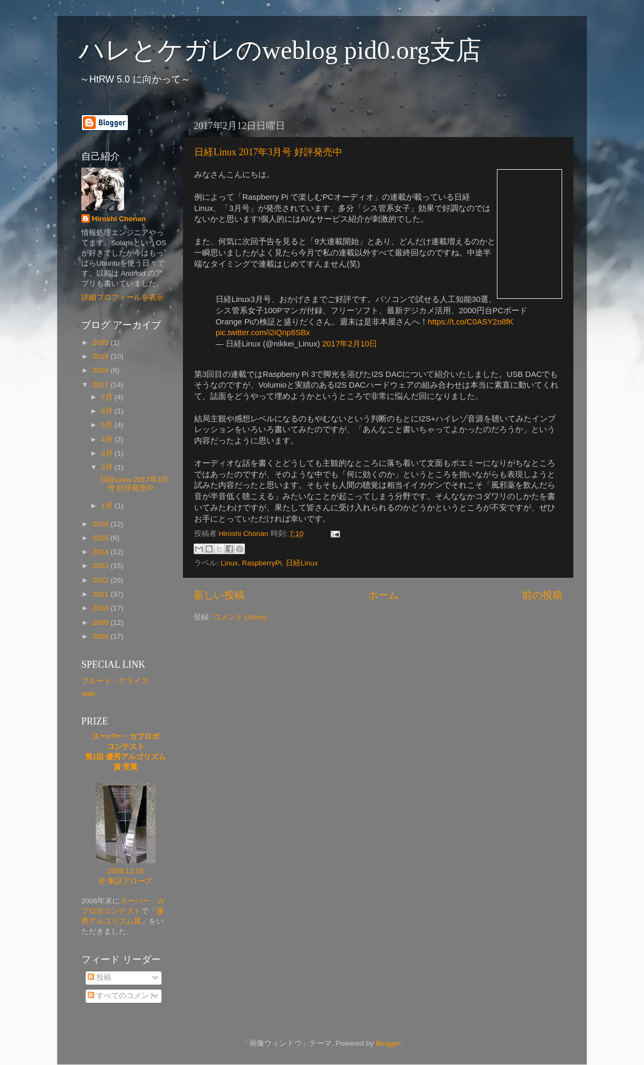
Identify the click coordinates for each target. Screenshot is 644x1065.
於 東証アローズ (125, 881)
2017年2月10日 (349, 343)
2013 (102, 566)
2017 (102, 385)
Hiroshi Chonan (119, 219)
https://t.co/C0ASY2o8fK (470, 322)
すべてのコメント (122, 996)
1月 (107, 506)
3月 (107, 453)
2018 (102, 370)
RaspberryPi (261, 563)
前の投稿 (542, 595)
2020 (102, 342)
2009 (102, 622)
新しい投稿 (219, 595)
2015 (102, 538)
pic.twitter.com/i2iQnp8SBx (263, 332)
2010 (102, 608)
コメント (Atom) (239, 617)
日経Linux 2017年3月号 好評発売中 (268, 152)
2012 (102, 580)
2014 (102, 552)
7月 (107, 397)
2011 (102, 594)
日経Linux (302, 563)
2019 (102, 356)
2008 (102, 636)
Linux (229, 563)
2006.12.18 (126, 871)
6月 (107, 411)
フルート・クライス (115, 681)
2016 (102, 524)
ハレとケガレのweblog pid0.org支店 (280, 50)
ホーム (383, 595)
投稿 (99, 977)
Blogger (387, 1043)
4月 (107, 439)
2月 (107, 467)
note (88, 694)
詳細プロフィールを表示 (122, 297)
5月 (107, 425)
